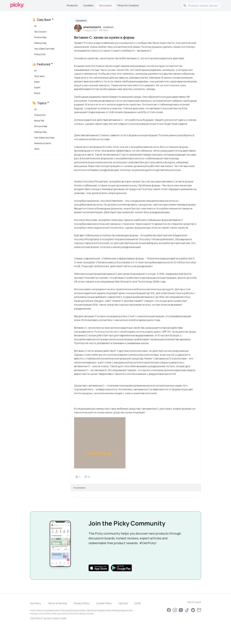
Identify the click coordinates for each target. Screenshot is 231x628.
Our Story (35, 603)
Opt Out (123, 603)
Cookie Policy (104, 603)
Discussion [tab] (105, 5)
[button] (48, 27)
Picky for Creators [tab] (128, 5)
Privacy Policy (81, 603)
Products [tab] (72, 5)
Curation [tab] (88, 5)
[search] (203, 5)
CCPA (137, 603)
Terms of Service (57, 603)
